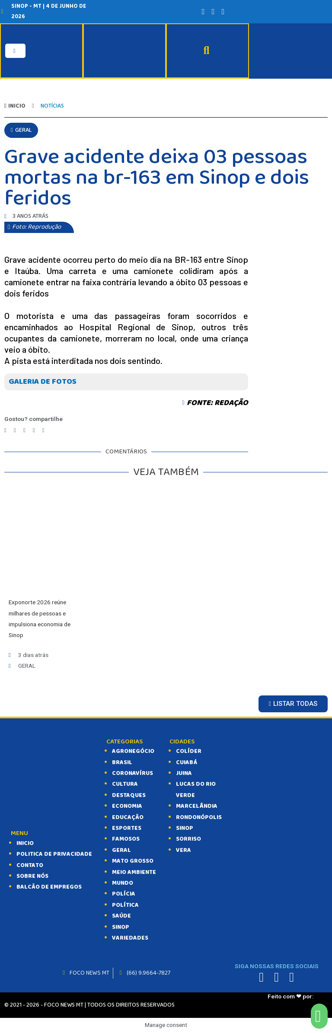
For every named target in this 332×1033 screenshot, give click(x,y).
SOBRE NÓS (32, 876)
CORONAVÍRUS (132, 773)
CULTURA (125, 784)
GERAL (121, 850)
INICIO (25, 843)
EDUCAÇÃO (128, 817)
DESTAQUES (129, 795)
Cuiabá (186, 762)
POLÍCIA (123, 894)
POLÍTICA (125, 905)
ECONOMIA (127, 806)
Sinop (184, 828)
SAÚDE (121, 916)
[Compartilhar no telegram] (24, 430)
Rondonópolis (199, 817)
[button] (21, 129)
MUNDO (122, 883)
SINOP (120, 926)
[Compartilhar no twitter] (15, 430)
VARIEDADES (130, 938)
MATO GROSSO (132, 861)
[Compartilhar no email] (43, 430)
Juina (184, 773)
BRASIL (122, 762)
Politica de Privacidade (54, 854)
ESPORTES (126, 828)
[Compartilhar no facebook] (5, 430)
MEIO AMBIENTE (134, 872)
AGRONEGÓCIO (133, 751)
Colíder (188, 751)
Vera (183, 850)
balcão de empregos (49, 887)
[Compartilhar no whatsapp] (34, 430)
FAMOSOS (126, 839)
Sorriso (188, 839)
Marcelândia (196, 806)
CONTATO (29, 865)
